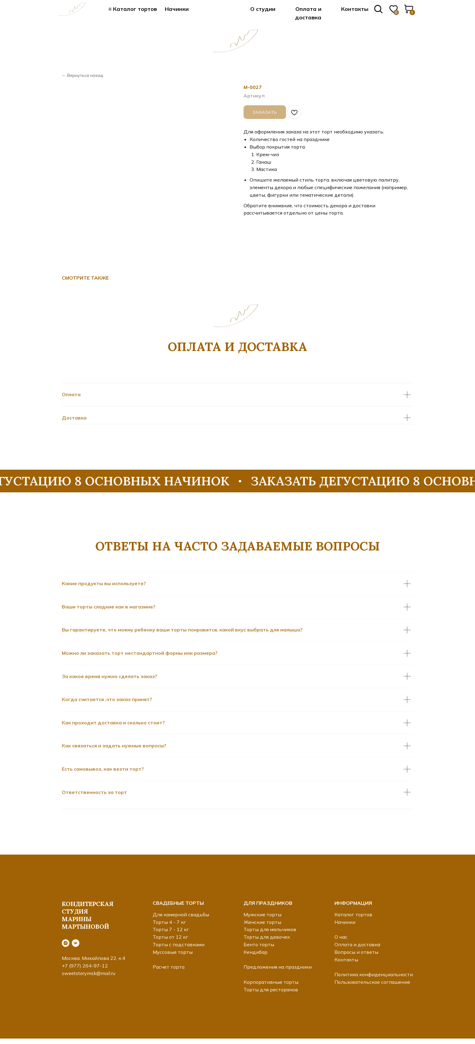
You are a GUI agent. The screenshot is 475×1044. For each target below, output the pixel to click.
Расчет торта (168, 967)
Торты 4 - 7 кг (169, 922)
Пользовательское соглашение (372, 982)
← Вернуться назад (82, 75)
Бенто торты (259, 944)
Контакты (354, 8)
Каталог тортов (353, 914)
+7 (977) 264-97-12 (85, 966)
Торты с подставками (178, 944)
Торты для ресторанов (271, 990)
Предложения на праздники (278, 967)
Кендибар (255, 952)
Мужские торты (262, 914)
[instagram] (65, 943)
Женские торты (262, 922)
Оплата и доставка (357, 944)
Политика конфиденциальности (373, 974)
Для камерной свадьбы (181, 914)
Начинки (177, 8)
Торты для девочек (267, 937)
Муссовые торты (173, 952)
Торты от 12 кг (170, 937)
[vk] (75, 943)
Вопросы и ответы (356, 952)
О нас (340, 937)
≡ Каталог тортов (132, 8)
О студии (262, 8)
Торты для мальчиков (270, 929)
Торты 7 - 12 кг (171, 929)
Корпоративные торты (271, 982)
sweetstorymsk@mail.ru (88, 973)
